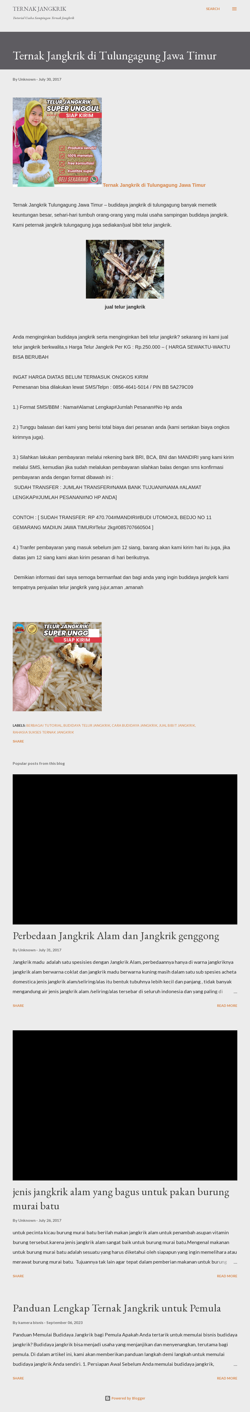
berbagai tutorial (44, 725)
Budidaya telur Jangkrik (86, 725)
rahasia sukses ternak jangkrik (43, 732)
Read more (227, 1005)
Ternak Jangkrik (39, 8)
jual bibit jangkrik (177, 725)
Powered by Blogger (125, 1398)
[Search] (213, 9)
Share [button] (18, 741)
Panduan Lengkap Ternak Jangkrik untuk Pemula (117, 1308)
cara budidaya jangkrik (134, 725)
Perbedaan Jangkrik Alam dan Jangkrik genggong (116, 935)
